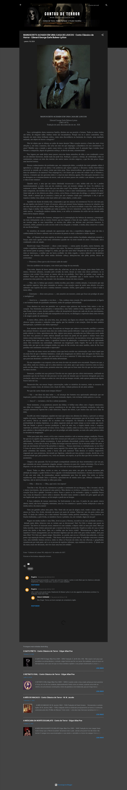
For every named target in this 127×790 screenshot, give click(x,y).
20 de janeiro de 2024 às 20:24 (46, 577)
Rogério (34, 577)
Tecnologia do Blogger (63, 785)
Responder (35, 585)
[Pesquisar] (106, 5)
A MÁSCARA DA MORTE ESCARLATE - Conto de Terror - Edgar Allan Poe (52, 721)
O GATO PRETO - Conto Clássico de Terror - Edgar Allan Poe (48, 651)
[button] (102, 35)
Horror (30, 569)
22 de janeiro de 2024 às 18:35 (46, 589)
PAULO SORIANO (43, 597)
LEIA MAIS (100, 668)
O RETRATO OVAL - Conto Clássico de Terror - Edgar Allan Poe (49, 674)
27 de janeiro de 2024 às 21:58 (58, 597)
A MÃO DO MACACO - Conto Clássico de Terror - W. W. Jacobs (48, 697)
